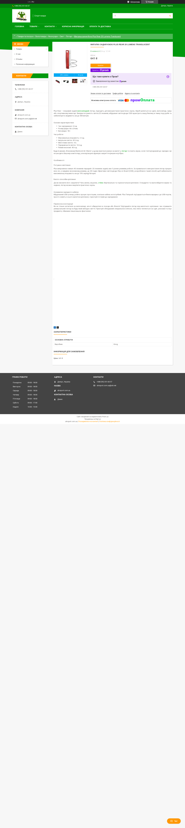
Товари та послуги (25, 36)
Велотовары (40, 36)
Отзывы (19, 59)
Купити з (100, 70)
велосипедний (83, 111)
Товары (19, 49)
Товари (33, 26)
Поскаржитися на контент (88, 421)
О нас (18, 54)
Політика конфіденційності (109, 421)
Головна (19, 26)
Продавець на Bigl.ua (92, 419)
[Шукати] (170, 15)
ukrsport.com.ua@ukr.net (27, 119)
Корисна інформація (73, 26)
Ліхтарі (69, 36)
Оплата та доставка (100, 26)
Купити (100, 65)
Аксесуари (53, 36)
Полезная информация (25, 64)
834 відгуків (135, 2)
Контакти (50, 26)
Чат (174, 821)
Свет (62, 36)
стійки (100, 183)
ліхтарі (124, 151)
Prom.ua (105, 417)
